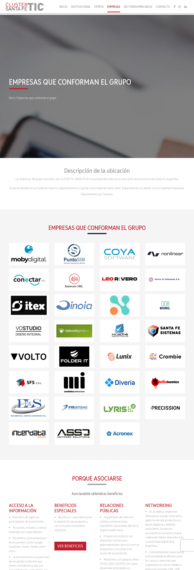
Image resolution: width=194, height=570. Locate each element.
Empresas (113, 7)
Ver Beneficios (70, 546)
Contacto (163, 7)
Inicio (63, 7)
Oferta (99, 7)
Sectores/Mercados (138, 7)
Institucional (81, 7)
